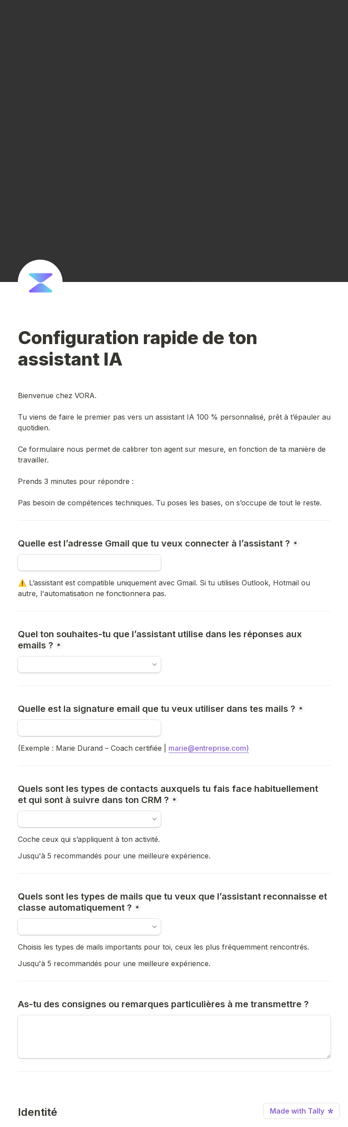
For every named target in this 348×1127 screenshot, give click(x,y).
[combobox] (85, 819)
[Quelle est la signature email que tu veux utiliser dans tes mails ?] (89, 728)
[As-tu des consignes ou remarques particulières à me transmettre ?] (174, 1036)
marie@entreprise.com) (208, 748)
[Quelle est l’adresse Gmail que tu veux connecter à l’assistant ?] (89, 563)
